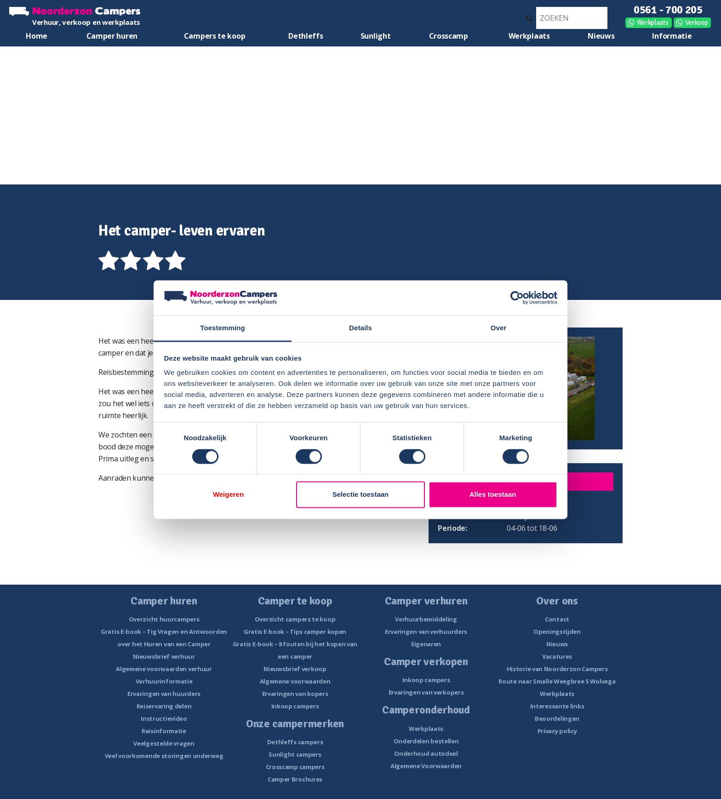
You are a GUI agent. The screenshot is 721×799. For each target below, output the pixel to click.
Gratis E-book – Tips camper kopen (295, 631)
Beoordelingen (557, 718)
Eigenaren (426, 644)
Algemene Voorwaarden (426, 766)
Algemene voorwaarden (295, 681)
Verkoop (696, 22)
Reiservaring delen (164, 706)
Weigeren (228, 495)
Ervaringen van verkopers (426, 692)
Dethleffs (305, 36)
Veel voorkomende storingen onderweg (164, 756)
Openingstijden (557, 631)
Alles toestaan (492, 495)
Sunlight (375, 36)
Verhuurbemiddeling (426, 619)
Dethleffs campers (295, 742)
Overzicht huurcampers (164, 619)
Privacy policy (557, 731)
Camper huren (111, 36)
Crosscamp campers (295, 767)
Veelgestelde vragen (163, 743)
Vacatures (557, 656)
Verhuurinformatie (164, 681)
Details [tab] (360, 328)
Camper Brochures (295, 779)
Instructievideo (164, 718)
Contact (557, 619)
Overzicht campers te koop (295, 619)
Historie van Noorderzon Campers (557, 669)
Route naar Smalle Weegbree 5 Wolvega (556, 681)
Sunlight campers (295, 754)
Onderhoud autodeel (426, 753)
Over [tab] (499, 328)
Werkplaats (653, 22)
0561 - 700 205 (668, 10)
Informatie (672, 36)
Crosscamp (448, 36)
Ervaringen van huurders (163, 694)
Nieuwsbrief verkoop (294, 669)
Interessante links (557, 706)
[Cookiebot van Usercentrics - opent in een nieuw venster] (517, 298)
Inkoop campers (295, 706)
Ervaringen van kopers (295, 694)
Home (36, 36)
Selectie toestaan (360, 495)
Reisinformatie (164, 731)
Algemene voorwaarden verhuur (164, 669)
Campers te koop (215, 36)
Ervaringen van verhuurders (426, 631)
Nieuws (601, 36)
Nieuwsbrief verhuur (164, 656)
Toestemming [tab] (222, 328)
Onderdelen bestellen (426, 741)
